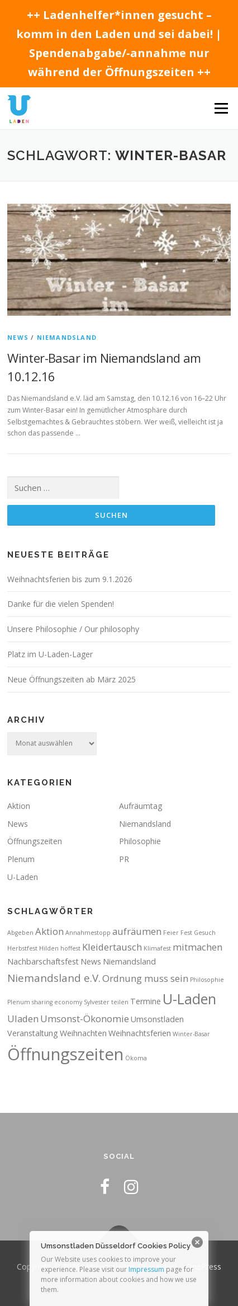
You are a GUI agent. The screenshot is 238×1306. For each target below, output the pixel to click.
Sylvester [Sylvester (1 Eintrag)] (97, 1002)
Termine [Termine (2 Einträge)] (145, 1001)
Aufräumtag (140, 806)
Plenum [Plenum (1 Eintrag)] (18, 1002)
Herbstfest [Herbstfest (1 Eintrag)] (22, 948)
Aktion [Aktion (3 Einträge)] (49, 931)
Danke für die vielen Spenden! (60, 603)
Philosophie (140, 841)
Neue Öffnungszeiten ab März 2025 (71, 679)
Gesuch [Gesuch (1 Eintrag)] (205, 933)
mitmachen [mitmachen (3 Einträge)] (197, 946)
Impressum (146, 1269)
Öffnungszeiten (34, 841)
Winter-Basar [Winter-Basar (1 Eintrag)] (191, 1034)
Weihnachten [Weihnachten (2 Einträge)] (83, 1033)
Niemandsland (67, 337)
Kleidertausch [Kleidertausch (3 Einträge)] (112, 946)
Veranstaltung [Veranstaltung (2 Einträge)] (32, 1033)
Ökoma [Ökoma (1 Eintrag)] (136, 1058)
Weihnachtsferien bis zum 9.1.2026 (69, 579)
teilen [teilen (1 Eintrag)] (119, 1002)
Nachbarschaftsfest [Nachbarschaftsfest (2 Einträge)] (43, 961)
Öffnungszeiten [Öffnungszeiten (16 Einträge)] (65, 1054)
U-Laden (22, 877)
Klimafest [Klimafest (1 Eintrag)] (157, 948)
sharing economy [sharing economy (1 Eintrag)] (57, 1002)
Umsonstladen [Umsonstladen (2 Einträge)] (157, 1019)
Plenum (21, 859)
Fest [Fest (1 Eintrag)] (186, 933)
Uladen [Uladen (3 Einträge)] (23, 1018)
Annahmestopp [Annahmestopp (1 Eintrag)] (88, 933)
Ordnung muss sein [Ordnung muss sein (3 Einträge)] (145, 978)
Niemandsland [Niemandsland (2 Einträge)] (129, 961)
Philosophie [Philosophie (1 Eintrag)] (207, 980)
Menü (220, 108)
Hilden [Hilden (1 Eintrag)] (49, 948)
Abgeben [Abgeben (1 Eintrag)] (20, 933)
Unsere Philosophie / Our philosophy (73, 629)
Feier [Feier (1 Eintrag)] (171, 933)
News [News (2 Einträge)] (90, 961)
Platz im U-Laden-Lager (50, 654)
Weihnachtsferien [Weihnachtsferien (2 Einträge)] (139, 1033)
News (17, 337)
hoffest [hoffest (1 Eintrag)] (70, 948)
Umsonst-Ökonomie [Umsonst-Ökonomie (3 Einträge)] (84, 1018)
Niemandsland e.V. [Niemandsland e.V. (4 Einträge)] (54, 978)
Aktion (18, 806)
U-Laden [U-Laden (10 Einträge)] (189, 998)
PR (124, 859)
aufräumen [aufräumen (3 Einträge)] (136, 931)
